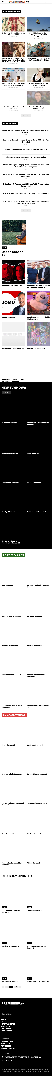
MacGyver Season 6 (35, 745)
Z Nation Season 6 (34, 834)
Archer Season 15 (34, 483)
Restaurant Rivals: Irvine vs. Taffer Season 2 (38, 287)
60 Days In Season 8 (9, 422)
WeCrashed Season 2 (10, 982)
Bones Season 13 (8, 745)
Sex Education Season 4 (11, 675)
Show (4, 247)
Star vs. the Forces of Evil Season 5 (12, 864)
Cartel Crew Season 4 (12, 286)
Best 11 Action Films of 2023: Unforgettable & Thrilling (39, 59)
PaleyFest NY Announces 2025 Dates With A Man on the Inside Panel (26, 185)
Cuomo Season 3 (8, 317)
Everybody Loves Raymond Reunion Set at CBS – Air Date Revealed (26, 141)
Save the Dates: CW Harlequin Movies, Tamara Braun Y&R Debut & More (26, 175)
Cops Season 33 (8, 834)
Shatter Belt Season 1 (10, 483)
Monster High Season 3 (36, 348)
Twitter (22, 1057)
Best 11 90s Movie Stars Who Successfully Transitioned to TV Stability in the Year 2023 (13, 60)
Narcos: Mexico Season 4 (37, 774)
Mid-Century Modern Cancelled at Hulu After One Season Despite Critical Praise (26, 202)
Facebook (10, 1057)
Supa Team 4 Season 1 (11, 453)
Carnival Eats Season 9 (10, 946)
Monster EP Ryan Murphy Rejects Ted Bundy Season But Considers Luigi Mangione (26, 166)
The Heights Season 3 (35, 910)
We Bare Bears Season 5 (11, 616)
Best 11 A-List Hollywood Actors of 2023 (38, 108)
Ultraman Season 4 (34, 616)
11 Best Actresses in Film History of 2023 (38, 84)
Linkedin (9, 1061)
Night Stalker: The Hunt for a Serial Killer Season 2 (13, 380)
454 (7, 987)
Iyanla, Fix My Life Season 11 (38, 982)
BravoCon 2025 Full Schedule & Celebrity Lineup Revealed (26, 194)
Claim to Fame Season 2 (36, 512)
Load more (26, 115)
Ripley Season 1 (33, 453)
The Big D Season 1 (9, 512)
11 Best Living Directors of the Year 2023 (13, 108)
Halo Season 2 (7, 585)
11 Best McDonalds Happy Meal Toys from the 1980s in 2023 (39, 35)
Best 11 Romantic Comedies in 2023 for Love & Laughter (13, 84)
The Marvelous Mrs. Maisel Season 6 (13, 804)
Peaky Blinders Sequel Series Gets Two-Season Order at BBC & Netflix (26, 131)
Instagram (36, 1057)
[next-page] (20, 987)
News (25, 134)
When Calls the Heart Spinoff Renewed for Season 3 (26, 150)
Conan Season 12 (12, 253)
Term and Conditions (43, 1071)
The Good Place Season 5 (37, 803)
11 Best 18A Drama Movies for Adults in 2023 (13, 34)
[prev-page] (3, 987)
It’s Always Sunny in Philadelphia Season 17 (11, 542)
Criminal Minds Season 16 (12, 774)
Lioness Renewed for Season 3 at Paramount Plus (26, 157)
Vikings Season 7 (33, 863)
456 (16, 987)
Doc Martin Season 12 (35, 645)
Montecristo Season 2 (10, 645)
